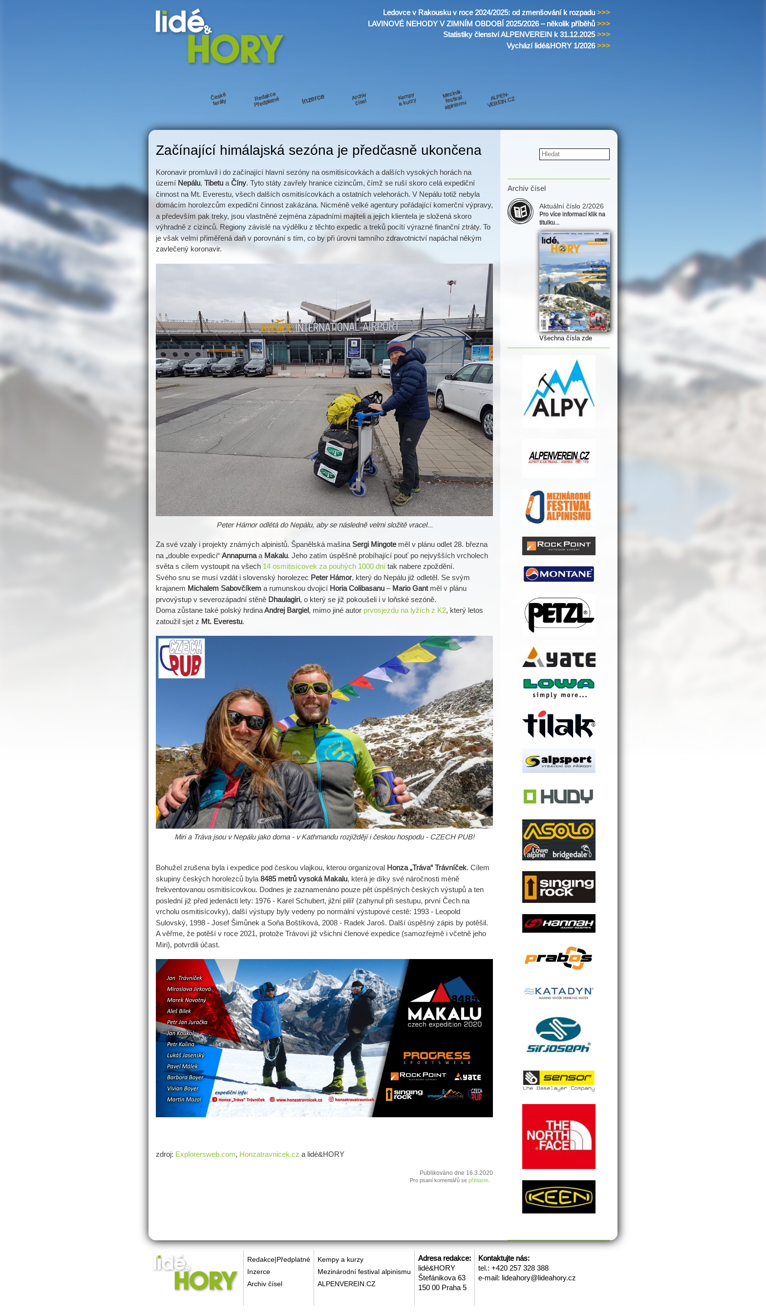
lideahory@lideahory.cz (539, 1278)
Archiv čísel (264, 1284)
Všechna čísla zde (565, 338)
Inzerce (258, 1271)
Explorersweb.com (205, 1154)
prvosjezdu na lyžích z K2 (404, 610)
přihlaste (478, 1180)
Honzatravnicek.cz (269, 1154)
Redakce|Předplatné (278, 1259)
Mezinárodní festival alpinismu (364, 1271)
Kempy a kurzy (340, 1259)
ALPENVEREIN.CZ (347, 1284)
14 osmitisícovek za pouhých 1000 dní (324, 566)
